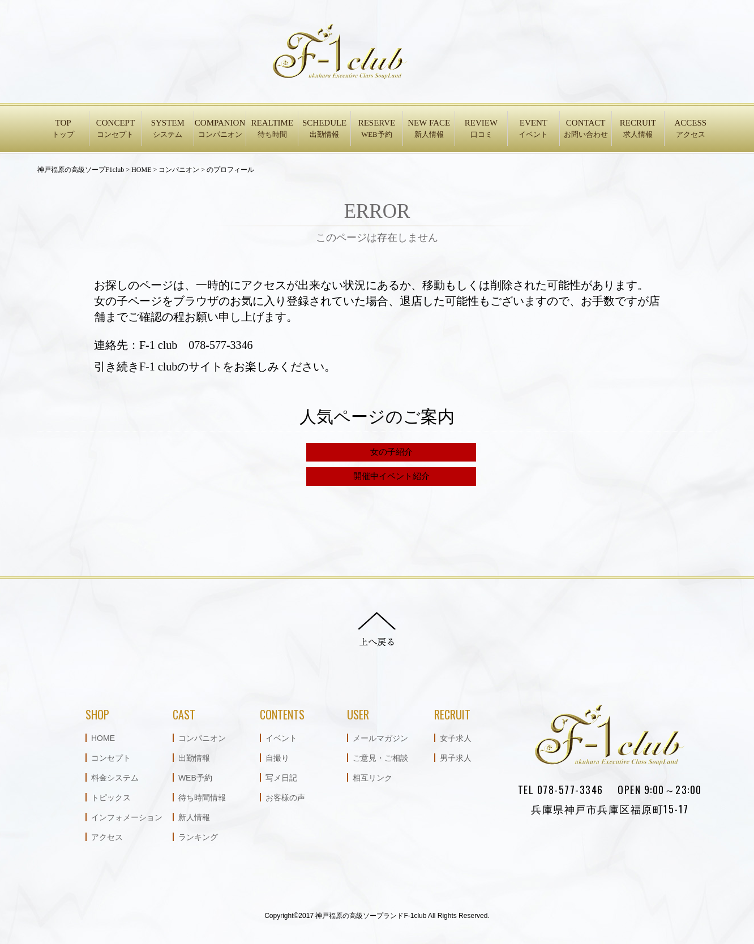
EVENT (533, 129)
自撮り (277, 757)
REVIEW (481, 129)
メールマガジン (380, 738)
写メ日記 (281, 777)
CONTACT (585, 129)
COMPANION (220, 129)
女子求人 (456, 738)
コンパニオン (202, 738)
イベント (281, 738)
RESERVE (376, 129)
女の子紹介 (391, 451)
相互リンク (372, 777)
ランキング (198, 837)
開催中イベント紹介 (391, 476)
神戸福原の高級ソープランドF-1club (370, 916)
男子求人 (456, 757)
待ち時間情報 (202, 797)
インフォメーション (126, 817)
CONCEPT (115, 129)
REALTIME (272, 129)
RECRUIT (637, 129)
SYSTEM (168, 129)
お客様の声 (285, 797)
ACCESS (691, 129)
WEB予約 (195, 777)
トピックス (111, 797)
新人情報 (194, 817)
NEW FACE (429, 129)
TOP (63, 129)
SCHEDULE (324, 129)
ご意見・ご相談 (380, 757)
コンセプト (111, 757)
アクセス (107, 837)
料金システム (115, 777)
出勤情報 (194, 757)
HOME (103, 738)
